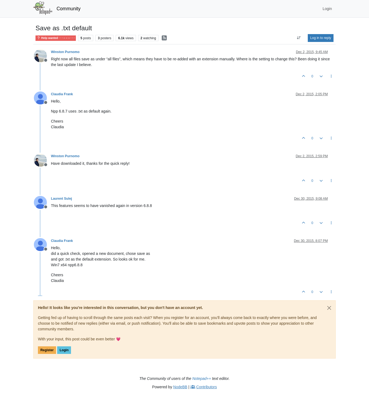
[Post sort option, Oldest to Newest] (298, 38)
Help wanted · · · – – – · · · (56, 38)
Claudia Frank (62, 94)
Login (64, 350)
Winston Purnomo (65, 52)
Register (47, 350)
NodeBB (180, 387)
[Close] (329, 308)
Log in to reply (320, 38)
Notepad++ (201, 378)
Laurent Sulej (61, 198)
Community (69, 8)
